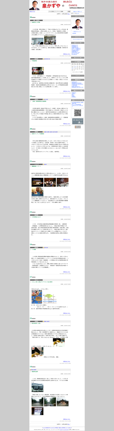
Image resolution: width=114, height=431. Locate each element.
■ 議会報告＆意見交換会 (76, 83)
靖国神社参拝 (35, 371)
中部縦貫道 (34, 60)
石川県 (53, 131)
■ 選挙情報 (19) (75, 51)
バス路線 (34, 249)
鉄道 (47, 247)
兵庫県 (48, 131)
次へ (69, 13)
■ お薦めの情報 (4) (75, 50)
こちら (77, 13)
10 (74, 67)
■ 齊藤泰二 (74, 96)
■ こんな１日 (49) (75, 53)
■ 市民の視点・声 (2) (76, 52)
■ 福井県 (74, 33)
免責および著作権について (63, 427)
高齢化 (45, 321)
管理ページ (80, 11)
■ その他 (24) (74, 54)
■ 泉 (72, 94)
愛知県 (35, 369)
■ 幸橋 (73, 95)
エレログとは (52, 427)
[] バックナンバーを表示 (78, 72)
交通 (45, 58)
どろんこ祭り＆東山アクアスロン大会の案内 (42, 282)
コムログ (61, 429)
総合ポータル (32, 11)
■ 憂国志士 (74, 92)
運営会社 (56, 427)
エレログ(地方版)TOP (46, 427)
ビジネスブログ (65, 429)
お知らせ (69, 427)
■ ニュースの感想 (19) (76, 49)
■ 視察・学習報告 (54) (76, 48)
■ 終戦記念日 (74, 82)
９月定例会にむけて (36, 217)
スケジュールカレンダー (78, 39)
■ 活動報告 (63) (75, 46)
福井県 (56, 131)
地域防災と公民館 (36, 22)
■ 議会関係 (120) (75, 47)
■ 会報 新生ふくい (76, 86)
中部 (49, 58)
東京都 (32, 369)
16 (72, 68)
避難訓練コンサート (36, 166)
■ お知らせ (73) (75, 45)
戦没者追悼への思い (36, 323)
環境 (47, 99)
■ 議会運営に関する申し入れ (77, 87)
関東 (47, 58)
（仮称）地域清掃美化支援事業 (39, 101)
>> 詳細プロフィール (77, 31)
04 (75, 66)
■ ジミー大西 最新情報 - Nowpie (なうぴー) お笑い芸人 (77, 105)
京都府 (45, 131)
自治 (45, 99)
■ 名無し (73, 93)
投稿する (75, 11)
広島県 (51, 131)
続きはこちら (66, 54)
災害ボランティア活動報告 (38, 133)
